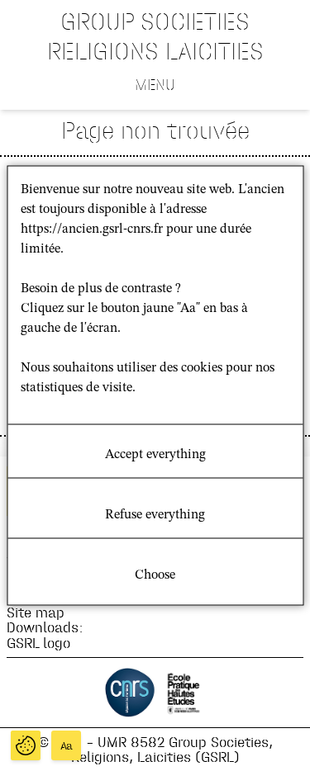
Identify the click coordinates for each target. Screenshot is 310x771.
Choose (155, 575)
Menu (155, 84)
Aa (66, 746)
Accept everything (155, 454)
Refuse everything (155, 515)
